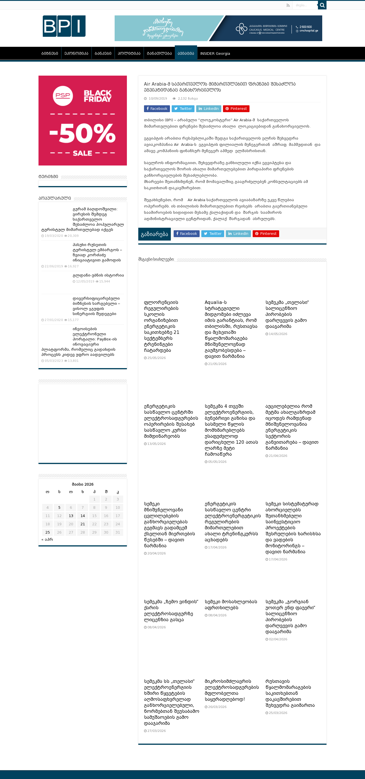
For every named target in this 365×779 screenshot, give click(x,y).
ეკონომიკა (76, 53)
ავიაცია (186, 53)
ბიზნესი (49, 53)
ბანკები (103, 53)
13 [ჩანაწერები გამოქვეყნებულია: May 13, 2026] (71, 515)
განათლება (159, 53)
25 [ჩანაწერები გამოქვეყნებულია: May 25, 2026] (47, 532)
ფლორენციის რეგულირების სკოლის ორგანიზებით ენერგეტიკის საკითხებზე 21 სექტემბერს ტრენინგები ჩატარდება (161, 326)
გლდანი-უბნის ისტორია (98, 275)
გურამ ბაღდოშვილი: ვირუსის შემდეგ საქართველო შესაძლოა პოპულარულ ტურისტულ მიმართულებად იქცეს (82, 219)
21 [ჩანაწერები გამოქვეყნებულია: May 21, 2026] (82, 524)
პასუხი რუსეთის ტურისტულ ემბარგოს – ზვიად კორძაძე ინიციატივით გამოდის (97, 252)
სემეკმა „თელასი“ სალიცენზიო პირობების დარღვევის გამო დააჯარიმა (287, 314)
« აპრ (47, 539)
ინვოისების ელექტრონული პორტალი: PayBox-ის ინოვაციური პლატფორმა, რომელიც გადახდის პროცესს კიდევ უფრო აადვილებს (79, 341)
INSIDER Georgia (215, 53)
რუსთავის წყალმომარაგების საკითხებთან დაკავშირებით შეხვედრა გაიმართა (290, 693)
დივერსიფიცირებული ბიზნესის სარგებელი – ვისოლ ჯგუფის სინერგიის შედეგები (96, 306)
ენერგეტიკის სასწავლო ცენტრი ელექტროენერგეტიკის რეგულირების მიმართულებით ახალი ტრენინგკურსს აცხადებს (233, 521)
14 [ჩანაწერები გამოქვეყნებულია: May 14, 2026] (82, 515)
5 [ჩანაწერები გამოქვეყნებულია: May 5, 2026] (59, 507)
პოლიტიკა (129, 53)
